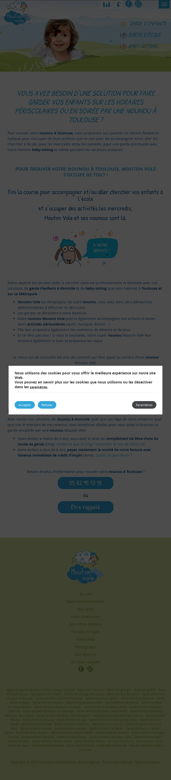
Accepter (24, 405)
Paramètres (144, 405)
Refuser (47, 405)
